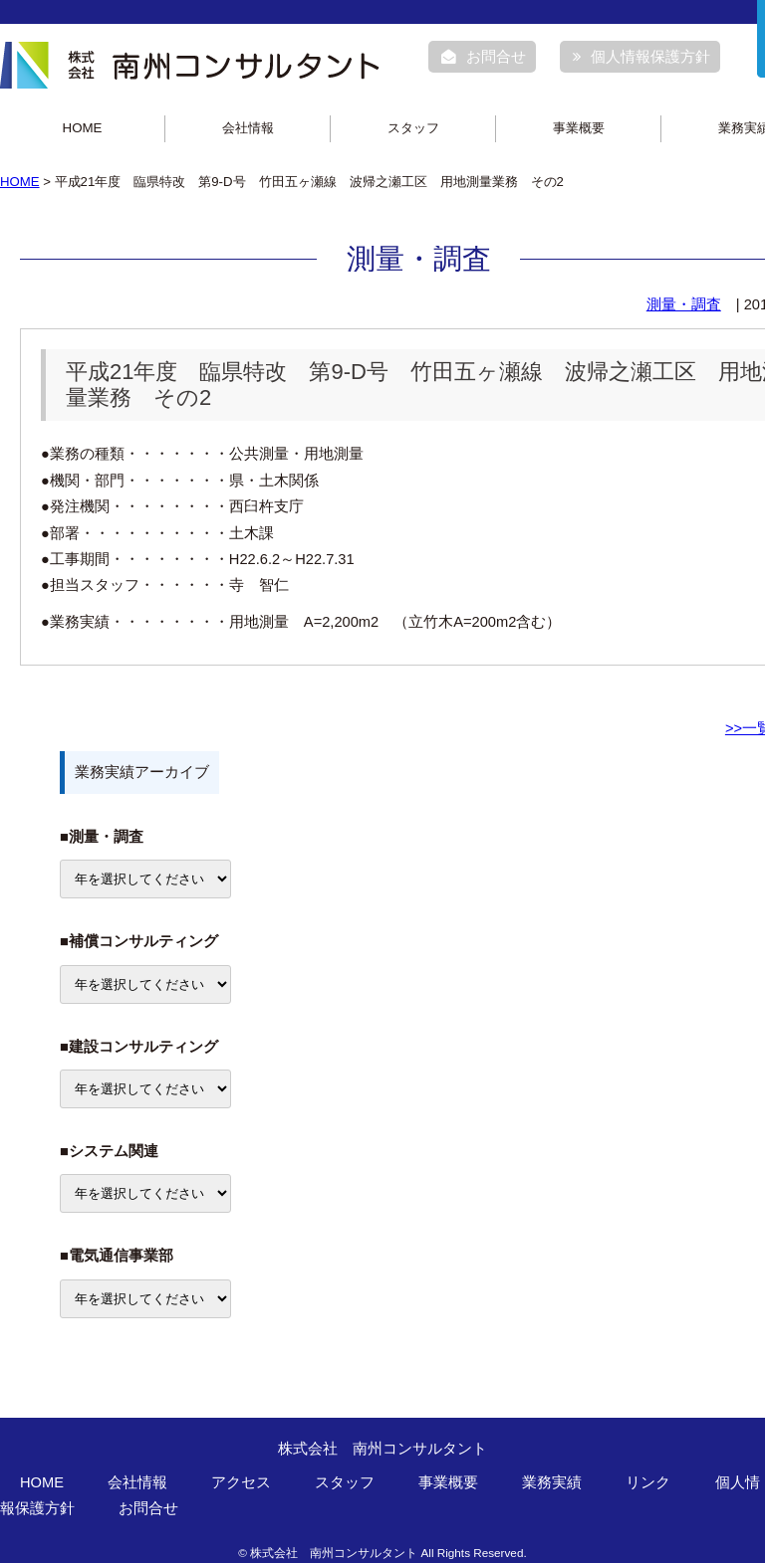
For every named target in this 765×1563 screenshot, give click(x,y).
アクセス (241, 1482)
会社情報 (248, 127)
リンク (648, 1482)
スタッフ (413, 127)
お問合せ (483, 57)
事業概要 (579, 127)
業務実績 (552, 1482)
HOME (83, 127)
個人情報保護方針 (641, 57)
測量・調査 (683, 304)
